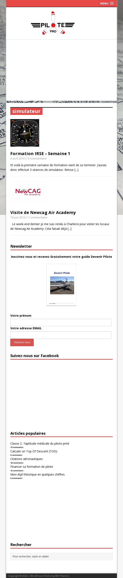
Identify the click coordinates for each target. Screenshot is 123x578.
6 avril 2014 (17, 158)
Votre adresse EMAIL (26, 328)
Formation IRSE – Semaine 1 (40, 153)
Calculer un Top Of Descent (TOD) (33, 451)
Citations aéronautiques (26, 459)
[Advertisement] (61, 71)
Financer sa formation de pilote (31, 467)
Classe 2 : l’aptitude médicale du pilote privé (39, 443)
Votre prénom (20, 316)
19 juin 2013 (17, 217)
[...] (76, 170)
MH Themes (62, 575)
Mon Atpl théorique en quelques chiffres (37, 474)
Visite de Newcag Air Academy (43, 212)
